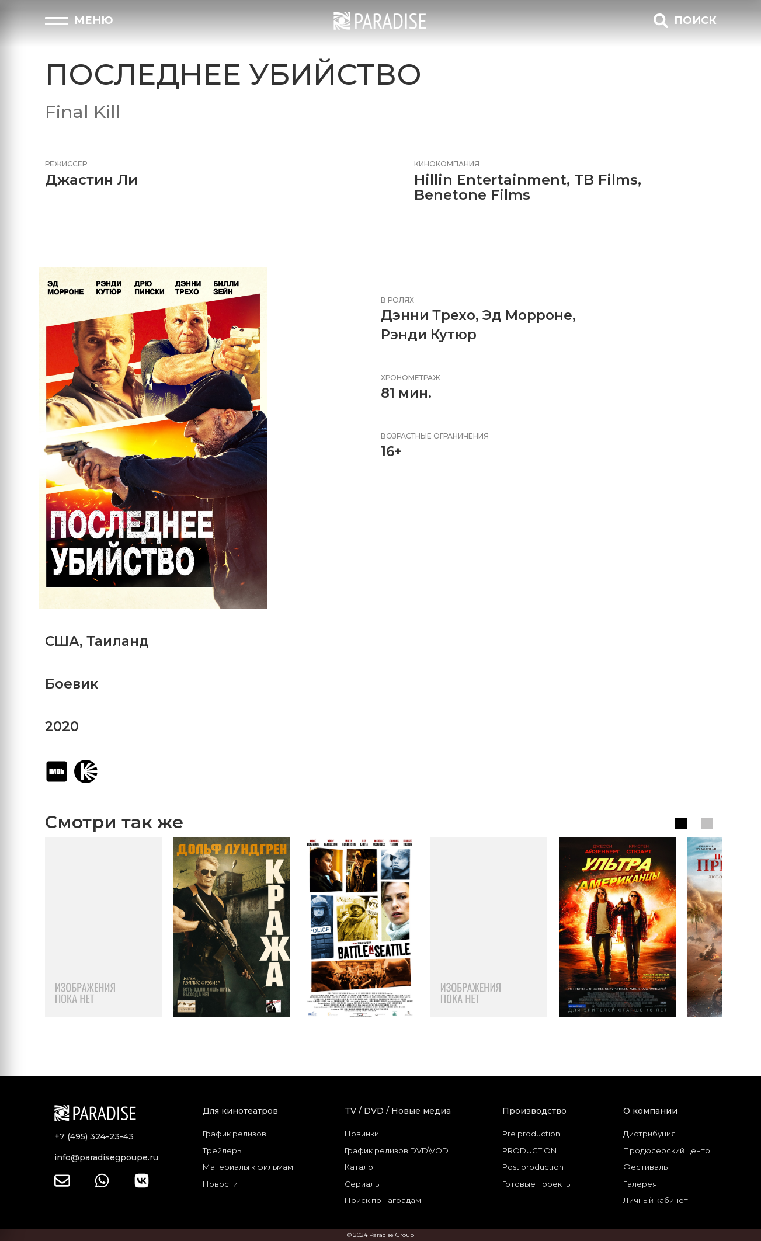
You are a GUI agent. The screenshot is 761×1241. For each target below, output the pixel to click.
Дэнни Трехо (428, 315)
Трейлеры (223, 1150)
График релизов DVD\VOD (397, 1150)
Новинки (362, 1133)
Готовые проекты (537, 1183)
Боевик (71, 684)
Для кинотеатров (240, 1111)
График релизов (234, 1133)
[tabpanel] (103, 927)
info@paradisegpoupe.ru (106, 1157)
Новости (220, 1183)
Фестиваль (645, 1167)
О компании (650, 1111)
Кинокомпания (446, 163)
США (62, 641)
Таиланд (117, 641)
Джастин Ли (91, 179)
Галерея (640, 1183)
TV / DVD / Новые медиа (398, 1111)
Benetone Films (472, 194)
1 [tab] (681, 823)
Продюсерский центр (666, 1150)
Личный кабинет (655, 1200)
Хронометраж (410, 377)
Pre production (531, 1133)
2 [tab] (707, 823)
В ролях (397, 300)
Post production (533, 1167)
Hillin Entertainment (490, 179)
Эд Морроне (527, 315)
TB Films (606, 179)
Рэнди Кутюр (429, 334)
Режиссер (66, 163)
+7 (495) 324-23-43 (94, 1136)
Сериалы (363, 1183)
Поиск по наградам (383, 1200)
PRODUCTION (529, 1150)
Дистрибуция (649, 1133)
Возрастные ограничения (435, 436)
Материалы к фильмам (248, 1167)
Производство (534, 1111)
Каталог (361, 1167)
